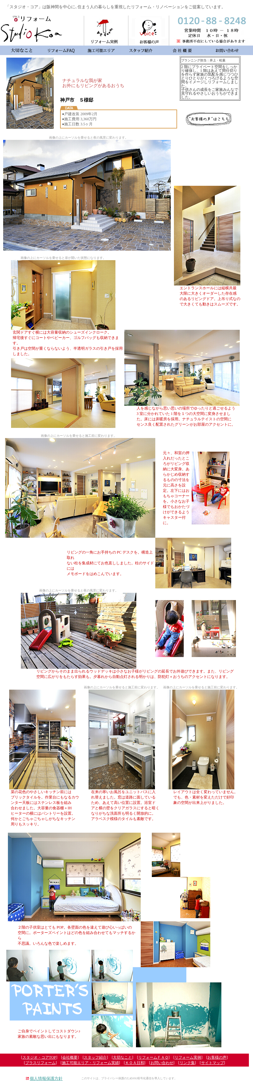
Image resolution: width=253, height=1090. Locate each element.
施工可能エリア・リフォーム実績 (90, 1063)
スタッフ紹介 (95, 1057)
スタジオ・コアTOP (39, 1057)
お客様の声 (216, 1057)
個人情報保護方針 (46, 1078)
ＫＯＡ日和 (134, 1063)
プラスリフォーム (40, 1063)
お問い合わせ (162, 1063)
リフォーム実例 (188, 1057)
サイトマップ (212, 1063)
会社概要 (69, 1057)
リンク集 (187, 1063)
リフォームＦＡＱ (153, 1057)
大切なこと (122, 1057)
